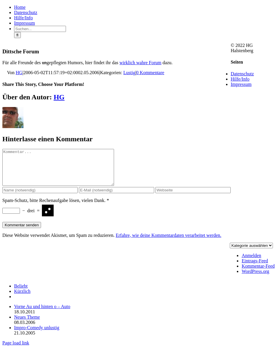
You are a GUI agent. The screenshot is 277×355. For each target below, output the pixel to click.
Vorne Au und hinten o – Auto (42, 313)
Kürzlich (22, 298)
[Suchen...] (40, 29)
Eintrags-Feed (255, 267)
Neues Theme (27, 324)
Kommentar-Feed (258, 273)
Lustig (129, 72)
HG (19, 72)
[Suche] (17, 35)
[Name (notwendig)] (40, 197)
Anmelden (251, 262)
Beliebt (21, 293)
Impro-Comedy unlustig (36, 334)
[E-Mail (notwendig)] (116, 197)
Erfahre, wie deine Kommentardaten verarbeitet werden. (168, 242)
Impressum (241, 84)
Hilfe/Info (240, 79)
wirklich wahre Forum (140, 62)
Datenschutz (242, 73)
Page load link (15, 349)
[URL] (193, 197)
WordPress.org (255, 278)
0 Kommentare (150, 72)
